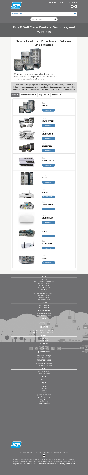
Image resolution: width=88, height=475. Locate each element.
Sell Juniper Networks (44, 357)
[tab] (44, 14)
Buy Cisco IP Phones (44, 283)
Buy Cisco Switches (44, 287)
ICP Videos (44, 392)
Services (44, 388)
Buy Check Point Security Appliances (44, 330)
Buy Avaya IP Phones (44, 322)
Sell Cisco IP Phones (44, 295)
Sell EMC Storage (44, 340)
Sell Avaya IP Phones (44, 324)
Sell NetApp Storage (44, 373)
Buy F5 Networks (44, 347)
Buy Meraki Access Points (44, 363)
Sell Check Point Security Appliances (44, 332)
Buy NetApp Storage (44, 371)
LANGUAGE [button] (72, 2)
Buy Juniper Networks (44, 355)
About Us (44, 386)
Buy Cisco (44, 279)
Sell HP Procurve (44, 307)
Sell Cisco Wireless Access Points (44, 293)
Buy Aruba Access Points (44, 314)
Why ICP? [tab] (56, 95)
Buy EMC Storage (44, 338)
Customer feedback (44, 398)
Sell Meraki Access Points (44, 365)
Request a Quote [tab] (28, 95)
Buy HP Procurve (44, 305)
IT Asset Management (44, 394)
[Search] (55, 19)
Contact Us (44, 390)
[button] (44, 14)
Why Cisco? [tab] (44, 95)
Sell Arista (44, 380)
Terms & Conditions (44, 404)
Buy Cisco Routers (44, 285)
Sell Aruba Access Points (44, 315)
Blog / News (44, 400)
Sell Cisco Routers (44, 297)
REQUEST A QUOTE (56, 3)
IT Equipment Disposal (44, 396)
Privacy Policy (44, 402)
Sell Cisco (44, 291)
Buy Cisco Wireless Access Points (44, 281)
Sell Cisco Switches (44, 299)
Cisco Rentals (44, 289)
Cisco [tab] (15, 95)
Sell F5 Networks (44, 349)
